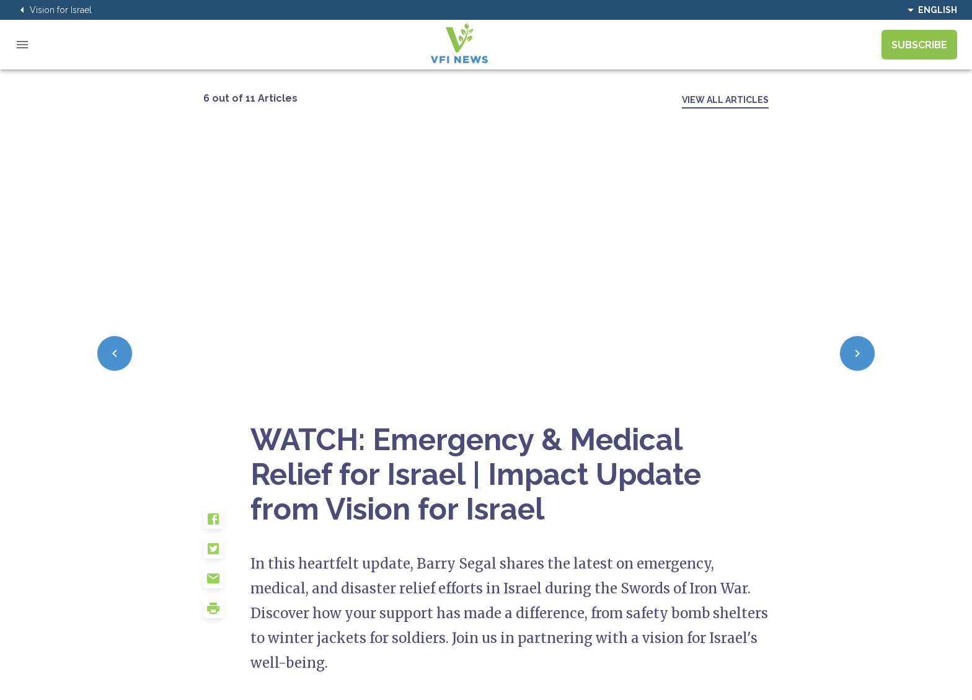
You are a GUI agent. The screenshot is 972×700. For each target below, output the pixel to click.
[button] (226, 524)
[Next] (857, 353)
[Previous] (114, 353)
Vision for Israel (53, 9)
